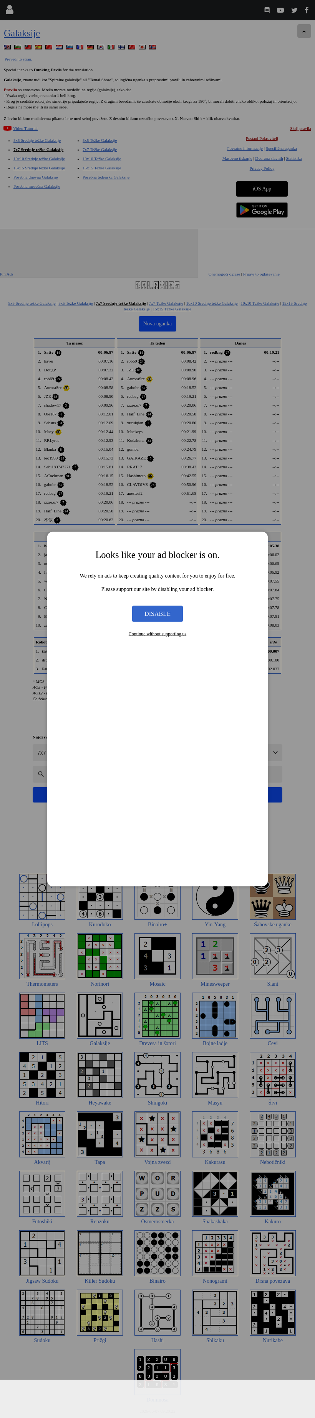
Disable (157, 613)
